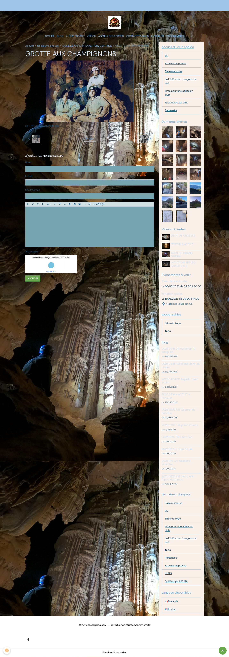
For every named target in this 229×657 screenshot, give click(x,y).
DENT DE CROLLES (183, 235)
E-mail (28, 176)
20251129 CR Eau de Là (177, 449)
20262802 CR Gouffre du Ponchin (178, 411)
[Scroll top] (223, 651)
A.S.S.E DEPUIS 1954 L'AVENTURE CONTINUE (87, 45)
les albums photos (48, 45)
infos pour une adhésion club (179, 92)
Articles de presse (175, 63)
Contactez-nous (137, 36)
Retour (90, 138)
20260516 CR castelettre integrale (178, 350)
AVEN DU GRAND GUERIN (182, 254)
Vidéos (91, 36)
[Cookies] (6, 650)
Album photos (75, 36)
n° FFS (168, 573)
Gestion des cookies (114, 652)
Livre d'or (157, 36)
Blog (60, 36)
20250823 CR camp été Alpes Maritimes (178, 477)
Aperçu (98, 204)
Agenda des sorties (111, 36)
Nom (28, 162)
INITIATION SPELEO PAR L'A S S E (183, 264)
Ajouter (32, 278)
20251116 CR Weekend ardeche (176, 462)
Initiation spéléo (172, 294)
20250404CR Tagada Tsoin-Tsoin (180, 380)
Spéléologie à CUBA (176, 102)
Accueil (49, 36)
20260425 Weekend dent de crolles (181, 365)
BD (166, 55)
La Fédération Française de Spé (181, 81)
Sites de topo (173, 323)
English (170, 609)
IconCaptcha (50, 271)
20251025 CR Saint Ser (177, 437)
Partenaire (171, 110)
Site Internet (32, 190)
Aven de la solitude (174, 281)
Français (171, 601)
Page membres (175, 36)
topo (168, 331)
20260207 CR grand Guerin (180, 425)
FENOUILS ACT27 (182, 244)
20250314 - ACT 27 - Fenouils (176, 396)
